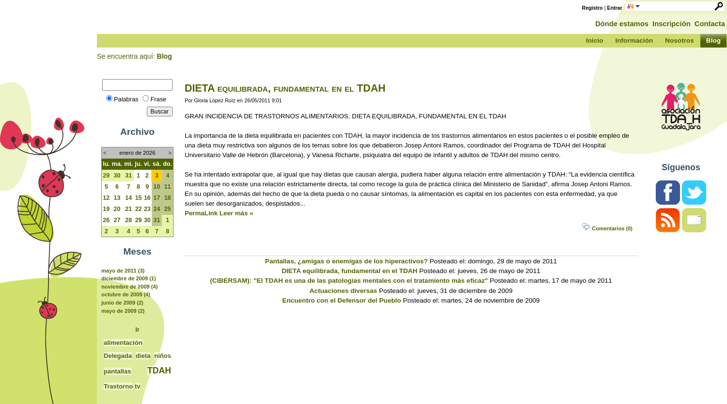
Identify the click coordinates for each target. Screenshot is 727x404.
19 (106, 209)
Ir (137, 329)
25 (167, 209)
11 (167, 186)
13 (116, 197)
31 (128, 175)
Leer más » (236, 213)
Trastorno (118, 386)
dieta (143, 355)
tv (138, 386)
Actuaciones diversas (344, 290)
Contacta (710, 24)
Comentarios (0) (612, 228)
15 (138, 197)
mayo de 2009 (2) (122, 311)
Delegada (118, 355)
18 (167, 197)
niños (162, 355)
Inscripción (671, 24)
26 (106, 220)
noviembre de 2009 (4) (129, 287)
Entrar (614, 8)
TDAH (159, 370)
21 (128, 209)
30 (116, 175)
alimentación (123, 342)
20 (116, 209)
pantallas (117, 371)
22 (138, 209)
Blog (164, 56)
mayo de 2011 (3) (122, 271)
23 (147, 209)
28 (128, 220)
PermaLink (201, 213)
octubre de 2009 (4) (125, 294)
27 (116, 220)
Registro (592, 8)
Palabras (126, 99)
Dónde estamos (621, 24)
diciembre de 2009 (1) (128, 278)
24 (157, 209)
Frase (158, 99)
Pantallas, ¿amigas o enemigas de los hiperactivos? (346, 261)
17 (157, 197)
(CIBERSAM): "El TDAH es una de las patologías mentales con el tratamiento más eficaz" (349, 280)
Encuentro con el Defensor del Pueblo (341, 300)
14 (128, 197)
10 (157, 186)
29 (106, 175)
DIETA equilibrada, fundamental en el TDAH (285, 88)
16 (147, 197)
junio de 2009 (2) (122, 303)
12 (106, 197)
